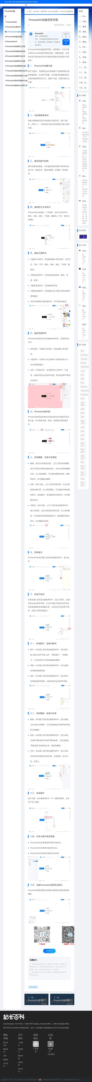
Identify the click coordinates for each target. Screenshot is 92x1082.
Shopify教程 (84, 176)
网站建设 (82, 451)
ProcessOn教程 (54, 11)
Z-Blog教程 (84, 101)
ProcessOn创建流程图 (62, 1000)
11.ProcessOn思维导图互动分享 (16, 71)
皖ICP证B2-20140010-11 (72, 1080)
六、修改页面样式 (83, 42)
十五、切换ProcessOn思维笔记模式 (83, 88)
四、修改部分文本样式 (83, 32)
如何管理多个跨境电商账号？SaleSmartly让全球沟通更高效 (84, 324)
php (82, 375)
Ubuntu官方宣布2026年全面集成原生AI (84, 306)
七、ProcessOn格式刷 (83, 47)
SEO (82, 379)
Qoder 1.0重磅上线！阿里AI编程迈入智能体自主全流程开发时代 (84, 269)
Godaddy (84, 359)
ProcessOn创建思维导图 (70, 11)
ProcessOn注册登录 (36, 1000)
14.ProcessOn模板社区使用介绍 (16, 85)
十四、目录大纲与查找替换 (83, 83)
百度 (82, 435)
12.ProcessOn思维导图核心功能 (16, 76)
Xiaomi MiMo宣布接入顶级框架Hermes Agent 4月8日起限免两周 (84, 251)
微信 (82, 409)
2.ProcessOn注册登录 (12, 27)
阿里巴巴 (82, 484)
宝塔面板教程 (84, 147)
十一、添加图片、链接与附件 (83, 67)
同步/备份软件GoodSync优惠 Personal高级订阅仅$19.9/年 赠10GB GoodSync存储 (84, 288)
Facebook (84, 355)
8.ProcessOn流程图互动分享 (15, 56)
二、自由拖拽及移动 (83, 21)
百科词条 (66, 35)
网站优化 (82, 444)
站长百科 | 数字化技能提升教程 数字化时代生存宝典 (21, 2)
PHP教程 (84, 201)
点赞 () (49, 951)
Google (83, 363)
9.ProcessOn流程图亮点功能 (15, 61)
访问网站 (66, 42)
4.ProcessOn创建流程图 (13, 37)
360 (82, 351)
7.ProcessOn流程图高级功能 (15, 51)
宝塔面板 (82, 404)
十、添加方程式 (83, 62)
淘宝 (82, 431)
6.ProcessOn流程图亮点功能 (15, 46)
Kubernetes (85, 367)
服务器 (5, 1060)
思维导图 (44, 11)
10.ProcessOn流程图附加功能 (15, 66)
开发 (5, 1056)
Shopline (84, 387)
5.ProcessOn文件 (11, 41)
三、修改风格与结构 (83, 26)
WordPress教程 (84, 128)
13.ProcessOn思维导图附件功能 (16, 80)
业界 (82, 399)
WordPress (85, 395)
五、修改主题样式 (83, 37)
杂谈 (82, 427)
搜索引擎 (82, 422)
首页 (30, 11)
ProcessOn (32, 49)
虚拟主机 (82, 467)
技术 (82, 417)
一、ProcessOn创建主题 (83, 16)
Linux (83, 371)
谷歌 (82, 479)
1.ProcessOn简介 (11, 22)
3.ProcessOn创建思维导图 (15, 32)
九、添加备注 (83, 57)
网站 (82, 439)
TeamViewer (85, 391)
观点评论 (82, 474)
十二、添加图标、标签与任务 (83, 72)
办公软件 (36, 11)
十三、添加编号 (83, 77)
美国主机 (82, 457)
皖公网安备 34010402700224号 (50, 1080)
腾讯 (82, 462)
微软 (82, 413)
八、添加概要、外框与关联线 (83, 52)
